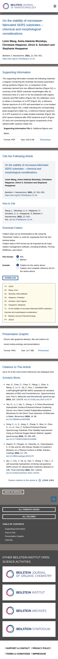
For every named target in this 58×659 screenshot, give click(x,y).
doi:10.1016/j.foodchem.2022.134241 (22, 473)
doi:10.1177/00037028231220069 (21, 439)
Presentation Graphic (14, 536)
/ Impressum (39, 654)
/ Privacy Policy (41, 648)
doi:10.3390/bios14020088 (18, 419)
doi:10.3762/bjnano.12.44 (20, 219)
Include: (6, 265)
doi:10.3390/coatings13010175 (20, 456)
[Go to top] (54, 499)
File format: (7, 257)
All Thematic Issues (29, 509)
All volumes (29, 517)
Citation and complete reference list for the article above (37, 269)
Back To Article (13, 492)
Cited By (9, 540)
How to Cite (10, 532)
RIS (22, 257)
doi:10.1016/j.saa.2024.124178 (38, 399)
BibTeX (23, 260)
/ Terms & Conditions (17, 654)
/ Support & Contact (17, 648)
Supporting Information (15, 529)
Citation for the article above (32, 265)
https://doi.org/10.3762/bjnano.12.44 (18, 59)
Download (45, 140)
